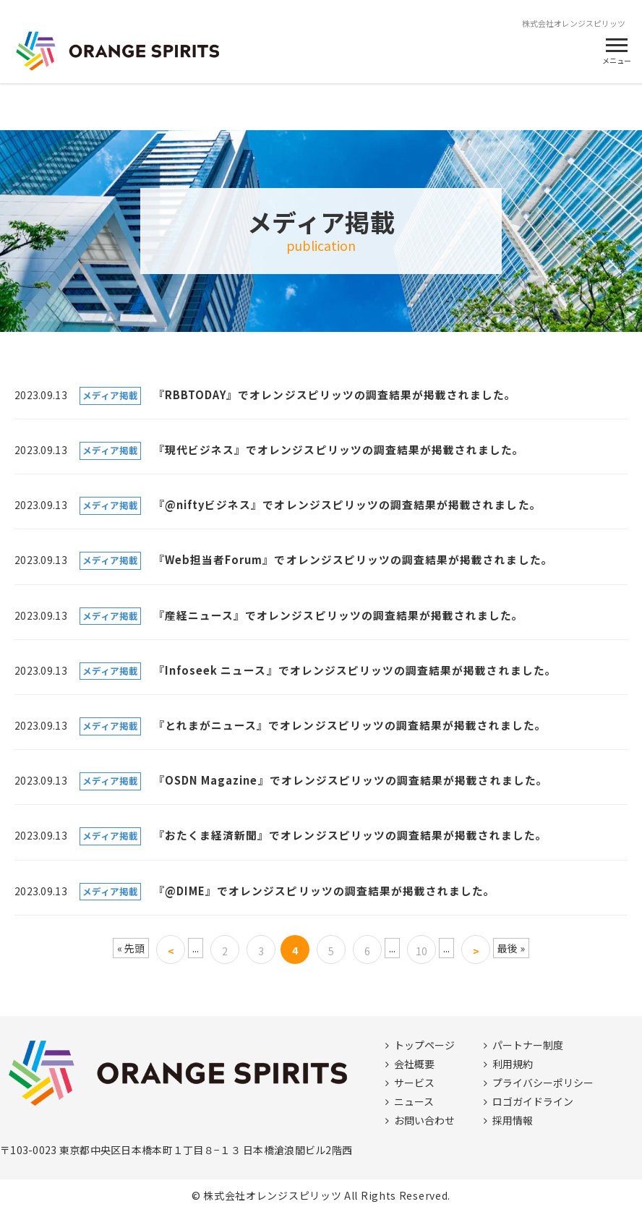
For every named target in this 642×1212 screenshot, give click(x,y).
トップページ (424, 1045)
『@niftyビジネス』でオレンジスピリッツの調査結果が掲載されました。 (347, 504)
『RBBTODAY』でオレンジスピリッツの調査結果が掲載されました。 (335, 394)
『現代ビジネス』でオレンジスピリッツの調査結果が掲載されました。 (339, 449)
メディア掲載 (110, 395)
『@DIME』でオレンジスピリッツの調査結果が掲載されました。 (324, 890)
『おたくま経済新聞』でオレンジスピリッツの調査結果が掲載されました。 (350, 834)
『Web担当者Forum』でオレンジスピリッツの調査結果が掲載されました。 (353, 559)
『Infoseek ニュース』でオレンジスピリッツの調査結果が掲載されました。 (355, 670)
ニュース (414, 1101)
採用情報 (512, 1120)
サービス (414, 1082)
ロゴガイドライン (532, 1101)
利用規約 (512, 1064)
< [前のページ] (171, 951)
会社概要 (414, 1064)
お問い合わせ (424, 1120)
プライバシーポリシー (543, 1082)
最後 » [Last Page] (511, 948)
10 (421, 951)
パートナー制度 (527, 1045)
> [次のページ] (476, 951)
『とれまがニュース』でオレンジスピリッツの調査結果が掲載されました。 (350, 725)
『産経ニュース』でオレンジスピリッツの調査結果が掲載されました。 (338, 615)
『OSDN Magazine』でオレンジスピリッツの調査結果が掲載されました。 (350, 780)
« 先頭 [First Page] (131, 948)
